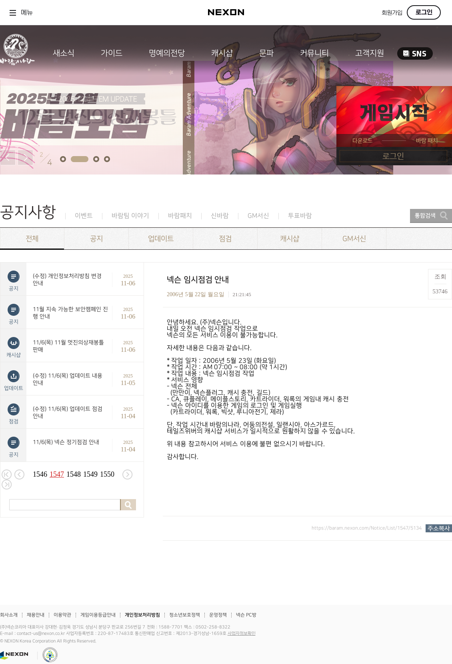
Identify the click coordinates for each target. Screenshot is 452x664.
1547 (57, 474)
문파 (266, 53)
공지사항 (28, 212)
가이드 (111, 53)
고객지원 (369, 53)
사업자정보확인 (242, 633)
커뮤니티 (314, 53)
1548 (73, 474)
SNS (415, 53)
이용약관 (62, 615)
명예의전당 (167, 53)
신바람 (220, 216)
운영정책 (218, 615)
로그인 (424, 12)
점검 (225, 239)
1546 (40, 474)
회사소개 (9, 615)
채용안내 (35, 615)
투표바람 (300, 216)
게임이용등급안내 (98, 615)
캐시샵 (222, 53)
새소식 (63, 53)
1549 (90, 474)
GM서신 (258, 216)
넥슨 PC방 (246, 615)
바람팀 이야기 (130, 216)
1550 (107, 474)
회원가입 (392, 13)
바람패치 (180, 216)
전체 (32, 239)
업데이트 (161, 239)
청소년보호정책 (184, 615)
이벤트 (84, 216)
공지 (96, 239)
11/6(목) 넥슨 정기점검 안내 (66, 442)
